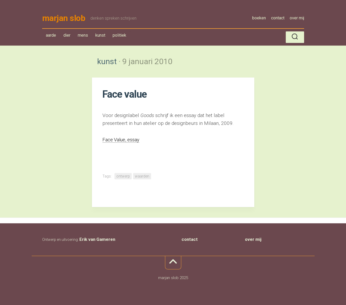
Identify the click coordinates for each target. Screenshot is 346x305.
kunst (101, 37)
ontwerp (123, 177)
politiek (119, 35)
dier (66, 35)
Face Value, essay (121, 140)
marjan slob (63, 18)
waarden (142, 177)
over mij (297, 17)
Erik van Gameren (97, 239)
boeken (259, 17)
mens (83, 35)
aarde (51, 35)
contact (277, 17)
